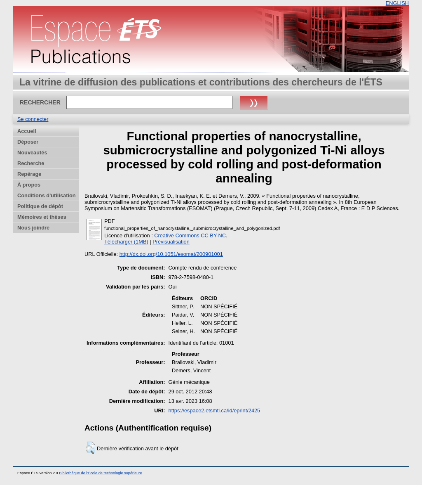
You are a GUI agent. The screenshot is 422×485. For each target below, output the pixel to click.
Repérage (29, 174)
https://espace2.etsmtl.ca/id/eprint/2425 (214, 410)
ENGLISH (397, 3)
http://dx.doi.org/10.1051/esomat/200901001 (171, 254)
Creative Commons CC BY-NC (190, 235)
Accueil (26, 131)
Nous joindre (33, 228)
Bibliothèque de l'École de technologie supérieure (100, 473)
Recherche (30, 163)
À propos (28, 185)
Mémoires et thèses (41, 217)
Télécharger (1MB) (126, 242)
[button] (90, 448)
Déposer (27, 142)
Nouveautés (32, 152)
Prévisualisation (171, 242)
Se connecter (32, 119)
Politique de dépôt (40, 206)
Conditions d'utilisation (46, 195)
